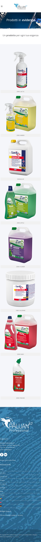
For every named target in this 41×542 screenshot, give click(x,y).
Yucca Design (15, 536)
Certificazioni (3, 477)
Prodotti (2, 480)
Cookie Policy (11, 460)
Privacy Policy (4, 460)
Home (1, 469)
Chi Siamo (3, 473)
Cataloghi (2, 488)
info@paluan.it (8, 449)
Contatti (2, 495)
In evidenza (3, 484)
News (1, 491)
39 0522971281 (10, 447)
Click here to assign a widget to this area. (11, 515)
